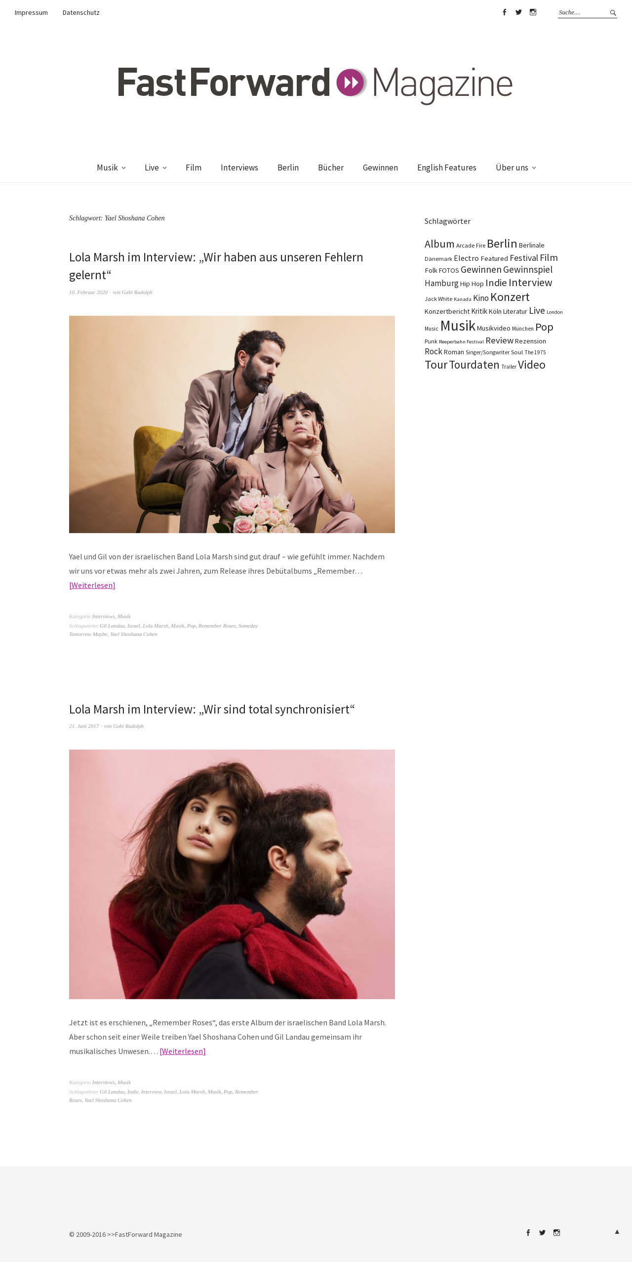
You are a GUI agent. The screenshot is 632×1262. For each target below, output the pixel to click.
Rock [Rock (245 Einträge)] (433, 351)
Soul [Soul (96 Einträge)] (517, 352)
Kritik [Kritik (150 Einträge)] (479, 311)
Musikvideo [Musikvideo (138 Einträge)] (494, 328)
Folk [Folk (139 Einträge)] (431, 270)
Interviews (239, 167)
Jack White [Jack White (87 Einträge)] (438, 298)
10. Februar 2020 (88, 292)
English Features (446, 167)
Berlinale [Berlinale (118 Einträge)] (532, 245)
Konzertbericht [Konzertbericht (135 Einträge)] (447, 311)
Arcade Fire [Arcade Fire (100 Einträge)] (470, 245)
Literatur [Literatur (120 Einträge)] (515, 311)
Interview (151, 1091)
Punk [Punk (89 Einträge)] (431, 341)
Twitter (518, 12)
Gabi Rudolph (137, 292)
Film (193, 167)
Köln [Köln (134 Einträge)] (495, 311)
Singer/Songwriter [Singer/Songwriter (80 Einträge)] (488, 352)
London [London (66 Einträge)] (555, 312)
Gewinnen (380, 167)
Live (152, 167)
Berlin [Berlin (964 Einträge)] (502, 243)
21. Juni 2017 (84, 726)
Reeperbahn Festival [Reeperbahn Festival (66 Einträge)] (461, 341)
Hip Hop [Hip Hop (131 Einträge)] (472, 283)
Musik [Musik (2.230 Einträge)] (457, 325)
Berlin (288, 167)
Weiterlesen (92, 585)
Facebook (504, 12)
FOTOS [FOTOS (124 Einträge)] (449, 270)
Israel (133, 626)
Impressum (31, 12)
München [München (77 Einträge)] (523, 328)
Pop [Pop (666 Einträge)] (544, 327)
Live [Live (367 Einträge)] (537, 310)
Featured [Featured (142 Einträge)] (494, 258)
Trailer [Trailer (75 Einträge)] (508, 366)
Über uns (512, 167)
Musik (107, 167)
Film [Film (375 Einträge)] (549, 257)
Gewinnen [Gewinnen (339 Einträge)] (481, 269)
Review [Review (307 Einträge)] (499, 340)
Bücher (331, 167)
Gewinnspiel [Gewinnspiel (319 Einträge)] (528, 269)
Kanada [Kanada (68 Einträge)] (463, 298)
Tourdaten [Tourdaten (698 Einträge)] (474, 364)
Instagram (532, 12)
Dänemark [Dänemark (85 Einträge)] (438, 258)
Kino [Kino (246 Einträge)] (481, 298)
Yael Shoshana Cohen (134, 634)
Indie (133, 1091)
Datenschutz (81, 12)
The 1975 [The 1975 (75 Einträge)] (535, 352)
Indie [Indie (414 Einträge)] (496, 282)
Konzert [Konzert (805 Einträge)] (510, 296)
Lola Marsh (155, 626)
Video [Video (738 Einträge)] (532, 364)
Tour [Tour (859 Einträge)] (436, 364)
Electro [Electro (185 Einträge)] (466, 258)
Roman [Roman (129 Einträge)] (454, 351)
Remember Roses (217, 626)
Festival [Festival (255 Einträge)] (524, 257)
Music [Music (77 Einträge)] (431, 328)
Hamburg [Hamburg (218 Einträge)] (442, 283)
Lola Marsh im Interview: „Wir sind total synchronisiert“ (216, 709)
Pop (191, 626)
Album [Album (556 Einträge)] (440, 244)
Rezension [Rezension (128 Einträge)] (530, 341)
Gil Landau (112, 626)
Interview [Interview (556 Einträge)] (531, 282)
